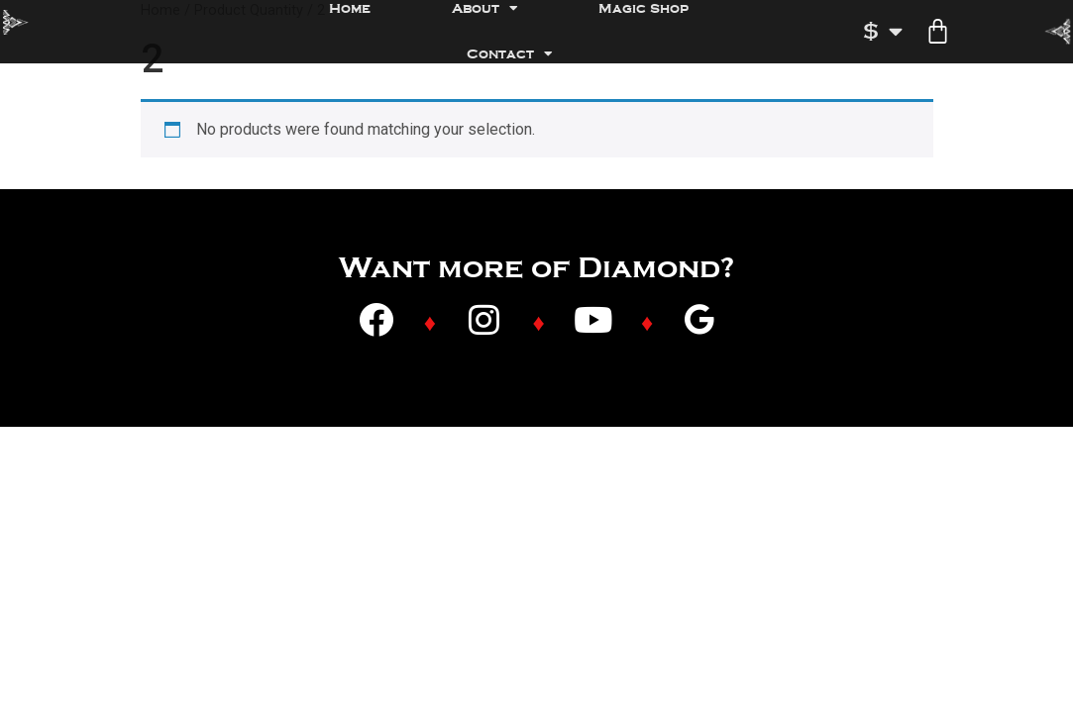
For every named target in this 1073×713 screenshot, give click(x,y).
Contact (509, 54)
